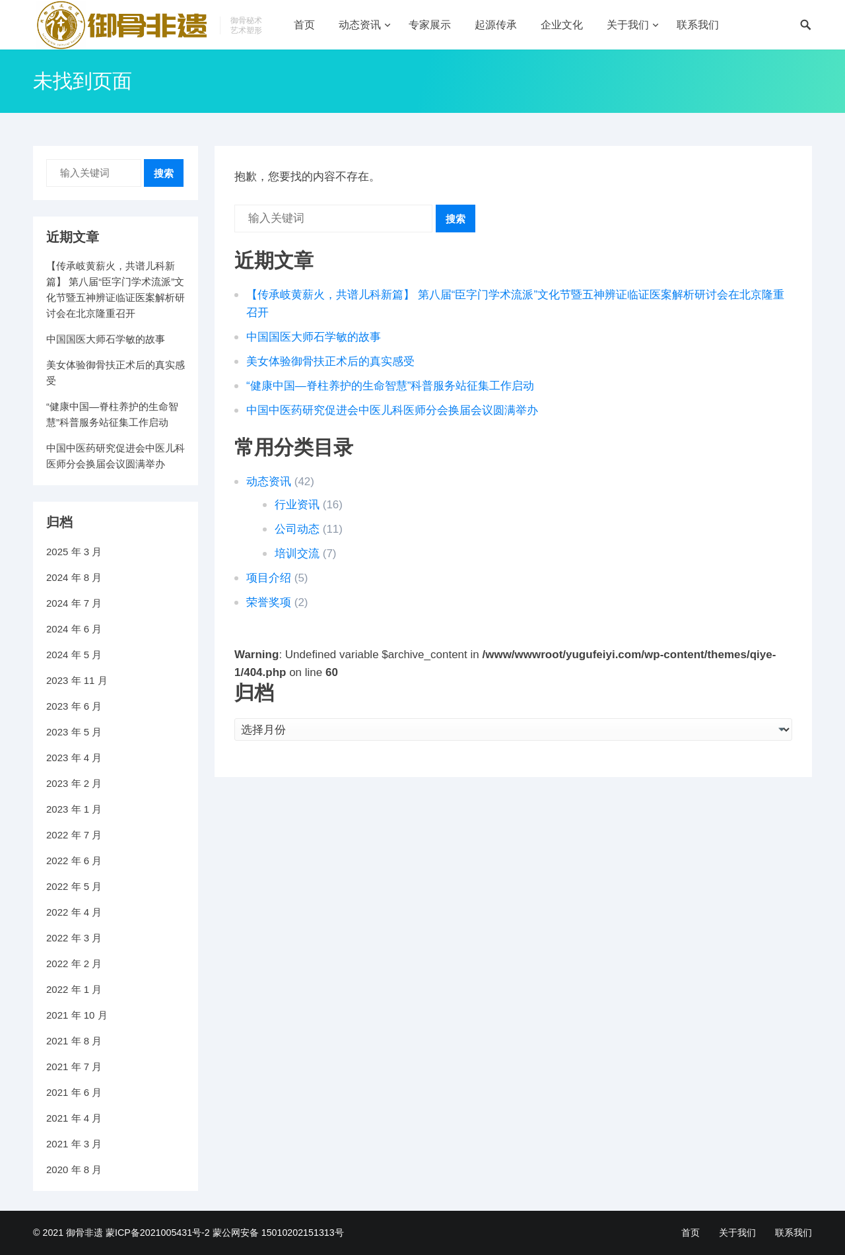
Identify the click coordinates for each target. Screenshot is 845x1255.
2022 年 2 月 (74, 963)
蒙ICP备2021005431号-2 (158, 1232)
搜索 (455, 218)
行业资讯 (297, 504)
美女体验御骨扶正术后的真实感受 (330, 361)
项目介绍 (268, 578)
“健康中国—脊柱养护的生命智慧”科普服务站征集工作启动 (390, 386)
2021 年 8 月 (74, 1040)
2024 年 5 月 (74, 654)
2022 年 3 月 (74, 937)
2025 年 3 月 (74, 551)
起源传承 (496, 24)
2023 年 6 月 (74, 706)
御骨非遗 (84, 1232)
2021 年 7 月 (74, 1066)
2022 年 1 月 (74, 989)
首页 (304, 24)
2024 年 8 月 (74, 577)
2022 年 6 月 (74, 860)
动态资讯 (360, 24)
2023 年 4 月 (74, 757)
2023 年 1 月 (74, 809)
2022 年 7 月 (74, 834)
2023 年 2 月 (74, 783)
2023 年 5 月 (74, 731)
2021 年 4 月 (74, 1118)
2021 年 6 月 (74, 1092)
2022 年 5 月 (74, 886)
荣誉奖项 (268, 602)
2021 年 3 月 (74, 1143)
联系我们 (698, 24)
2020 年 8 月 (74, 1169)
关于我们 (628, 24)
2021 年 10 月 (77, 1015)
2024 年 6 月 (74, 628)
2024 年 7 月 (74, 603)
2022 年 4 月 (74, 912)
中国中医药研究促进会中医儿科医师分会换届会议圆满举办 (392, 410)
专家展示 (430, 24)
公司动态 (297, 529)
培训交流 (297, 553)
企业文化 (562, 24)
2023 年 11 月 (77, 680)
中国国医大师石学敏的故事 (313, 337)
